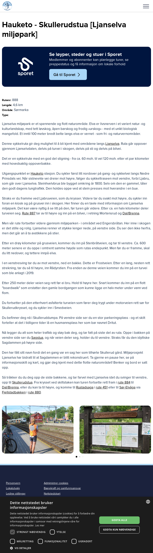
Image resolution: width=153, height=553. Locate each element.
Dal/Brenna (131, 213)
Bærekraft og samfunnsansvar (62, 488)
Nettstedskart (52, 493)
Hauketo (37, 173)
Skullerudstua (22, 382)
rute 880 (34, 392)
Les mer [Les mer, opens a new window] (40, 525)
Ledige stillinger (16, 493)
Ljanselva (112, 144)
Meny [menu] (146, 6)
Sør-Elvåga (127, 387)
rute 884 (124, 382)
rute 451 (102, 387)
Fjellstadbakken (14, 392)
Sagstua (37, 338)
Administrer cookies (56, 483)
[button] (146, 6)
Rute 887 (28, 213)
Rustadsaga (84, 387)
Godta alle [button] (119, 520)
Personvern (13, 483)
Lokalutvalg (13, 488)
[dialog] (76, 525)
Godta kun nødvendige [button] (119, 529)
